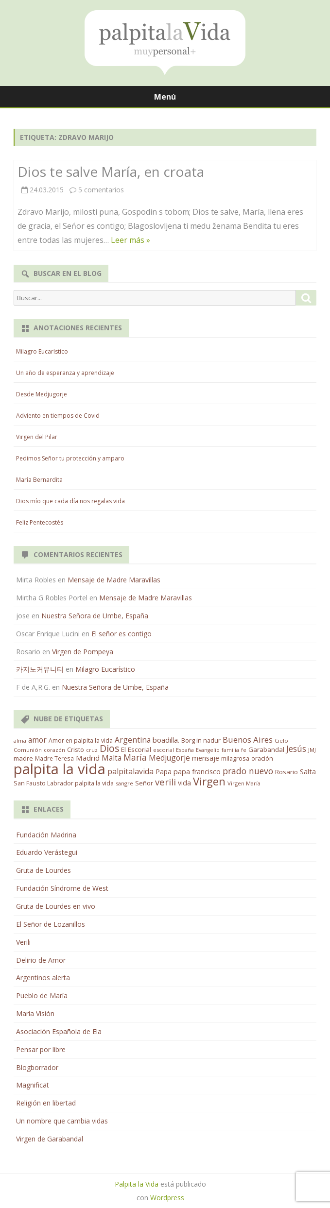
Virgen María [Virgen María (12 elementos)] (244, 783)
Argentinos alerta (43, 977)
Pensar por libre (41, 1049)
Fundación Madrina (46, 834)
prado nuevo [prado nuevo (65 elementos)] (248, 771)
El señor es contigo (121, 633)
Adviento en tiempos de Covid (58, 415)
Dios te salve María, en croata (110, 171)
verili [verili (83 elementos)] (165, 782)
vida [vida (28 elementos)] (184, 782)
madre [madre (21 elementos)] (23, 758)
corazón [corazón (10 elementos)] (54, 750)
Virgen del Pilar (36, 437)
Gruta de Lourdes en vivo (55, 906)
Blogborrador (37, 1067)
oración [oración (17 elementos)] (262, 758)
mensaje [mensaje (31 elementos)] (205, 758)
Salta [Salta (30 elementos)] (308, 771)
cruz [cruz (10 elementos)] (92, 750)
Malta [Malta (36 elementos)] (112, 758)
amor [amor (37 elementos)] (37, 739)
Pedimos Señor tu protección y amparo (70, 458)
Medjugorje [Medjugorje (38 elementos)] (169, 757)
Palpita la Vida (136, 1184)
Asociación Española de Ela (59, 1031)
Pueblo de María (42, 995)
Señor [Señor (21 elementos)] (144, 783)
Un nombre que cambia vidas (62, 1120)
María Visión (35, 1013)
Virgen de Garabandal (49, 1138)
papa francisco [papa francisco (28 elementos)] (197, 771)
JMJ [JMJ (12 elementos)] (312, 749)
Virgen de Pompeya (82, 651)
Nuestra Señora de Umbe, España (94, 615)
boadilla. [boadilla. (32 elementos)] (166, 740)
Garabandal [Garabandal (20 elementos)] (266, 749)
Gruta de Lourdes (43, 870)
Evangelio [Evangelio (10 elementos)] (208, 750)
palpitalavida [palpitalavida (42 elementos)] (130, 771)
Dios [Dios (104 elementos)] (109, 748)
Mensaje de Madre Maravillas (114, 579)
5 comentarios (101, 189)
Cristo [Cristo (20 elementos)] (75, 749)
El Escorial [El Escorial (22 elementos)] (136, 749)
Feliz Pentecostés (39, 522)
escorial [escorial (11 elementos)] (163, 749)
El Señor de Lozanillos (50, 924)
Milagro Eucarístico (42, 351)
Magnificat (32, 1084)
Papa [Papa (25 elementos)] (164, 771)
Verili (23, 942)
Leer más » (130, 240)
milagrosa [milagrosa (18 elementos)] (235, 758)
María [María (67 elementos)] (135, 757)
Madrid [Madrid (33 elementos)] (88, 758)
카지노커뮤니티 (40, 669)
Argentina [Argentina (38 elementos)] (133, 739)
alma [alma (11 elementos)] (20, 740)
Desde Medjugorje (41, 394)
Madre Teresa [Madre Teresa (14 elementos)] (54, 758)
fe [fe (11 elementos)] (243, 749)
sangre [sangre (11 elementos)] (124, 783)
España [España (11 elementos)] (185, 749)
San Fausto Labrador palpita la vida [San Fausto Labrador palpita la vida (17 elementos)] (64, 783)
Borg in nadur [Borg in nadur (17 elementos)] (201, 740)
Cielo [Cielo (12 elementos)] (281, 740)
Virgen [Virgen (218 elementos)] (209, 781)
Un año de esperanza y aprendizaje (65, 373)
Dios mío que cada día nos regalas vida (70, 501)
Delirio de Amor (41, 960)
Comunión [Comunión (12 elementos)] (28, 749)
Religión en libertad (46, 1102)
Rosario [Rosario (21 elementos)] (286, 771)
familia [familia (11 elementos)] (230, 749)
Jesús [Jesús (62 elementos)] (296, 748)
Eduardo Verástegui (46, 852)
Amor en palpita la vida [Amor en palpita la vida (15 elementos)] (81, 740)
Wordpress (167, 1197)
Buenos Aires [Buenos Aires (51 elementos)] (248, 739)
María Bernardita (39, 480)
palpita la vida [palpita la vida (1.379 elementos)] (59, 769)
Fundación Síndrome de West (62, 888)
